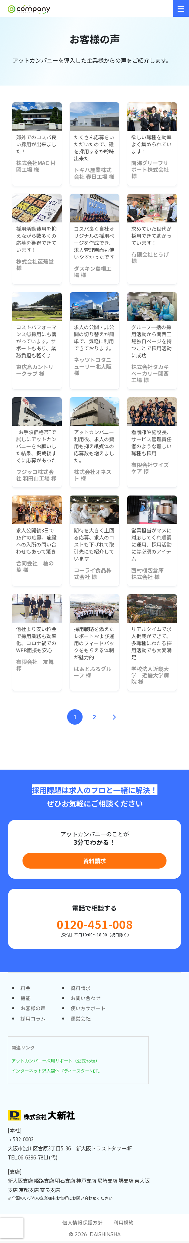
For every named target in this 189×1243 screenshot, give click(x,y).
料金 (25, 988)
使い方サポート (88, 1009)
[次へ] (114, 717)
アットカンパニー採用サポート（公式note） (58, 1062)
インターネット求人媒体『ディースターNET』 (60, 1072)
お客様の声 (33, 1009)
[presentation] (11, 1228)
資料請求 (94, 861)
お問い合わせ (85, 999)
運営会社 (80, 1020)
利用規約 (123, 1224)
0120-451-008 (95, 925)
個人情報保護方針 (82, 1224)
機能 (25, 999)
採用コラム (33, 1020)
